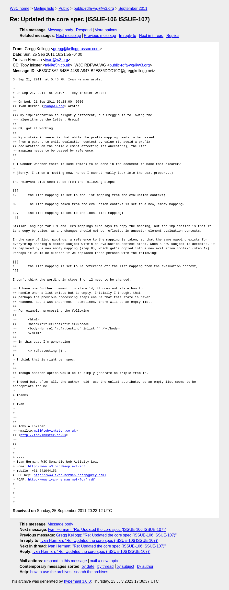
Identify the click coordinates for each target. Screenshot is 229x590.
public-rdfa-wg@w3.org (94, 8)
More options (106, 30)
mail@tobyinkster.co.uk (55, 431)
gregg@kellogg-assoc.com (76, 49)
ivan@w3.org (56, 60)
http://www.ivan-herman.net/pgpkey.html (70, 475)
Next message (68, 35)
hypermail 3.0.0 (77, 581)
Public (63, 8)
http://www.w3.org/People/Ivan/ (56, 466)
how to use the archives (50, 572)
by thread (105, 566)
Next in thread (151, 35)
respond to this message (65, 561)
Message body (60, 30)
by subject (125, 566)
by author (145, 566)
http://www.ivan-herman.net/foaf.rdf (61, 480)
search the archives (91, 572)
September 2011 (132, 8)
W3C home (19, 8)
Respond (84, 30)
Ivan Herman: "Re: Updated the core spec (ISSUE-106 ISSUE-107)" (107, 529)
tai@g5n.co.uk (57, 65)
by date (87, 566)
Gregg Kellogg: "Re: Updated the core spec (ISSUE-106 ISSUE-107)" (116, 535)
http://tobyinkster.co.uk (43, 435)
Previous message (100, 35)
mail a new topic (104, 561)
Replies (172, 35)
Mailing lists (44, 8)
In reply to (127, 35)
